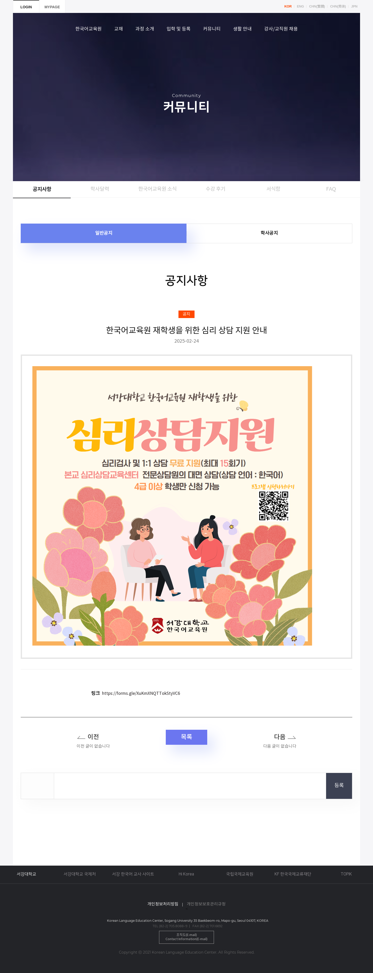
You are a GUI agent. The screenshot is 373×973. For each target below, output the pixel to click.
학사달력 (99, 189)
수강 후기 (215, 189)
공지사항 (42, 189)
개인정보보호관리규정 (206, 904)
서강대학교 (26, 874)
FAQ (331, 189)
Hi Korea (186, 874)
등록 (339, 786)
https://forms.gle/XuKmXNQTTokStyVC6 (141, 693)
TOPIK (346, 874)
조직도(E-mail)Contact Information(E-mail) (186, 937)
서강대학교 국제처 (80, 874)
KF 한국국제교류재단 (293, 874)
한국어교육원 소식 (157, 189)
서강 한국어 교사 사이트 (133, 874)
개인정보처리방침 (162, 904)
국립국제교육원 (239, 874)
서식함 (273, 189)
